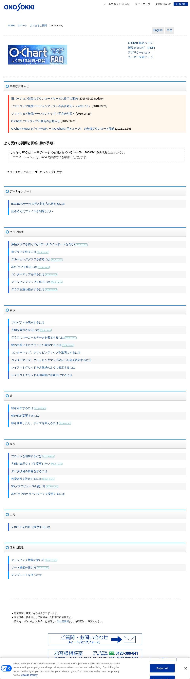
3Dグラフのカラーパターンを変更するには (38, 493)
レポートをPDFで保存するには (30, 526)
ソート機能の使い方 (23, 567)
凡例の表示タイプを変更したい (30, 463)
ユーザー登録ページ (140, 57)
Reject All (162, 670)
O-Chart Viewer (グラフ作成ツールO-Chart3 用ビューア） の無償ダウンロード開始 (62, 128)
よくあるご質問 (38, 25)
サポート (22, 25)
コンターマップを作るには (28, 274)
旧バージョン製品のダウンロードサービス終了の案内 (44, 98)
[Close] (185, 670)
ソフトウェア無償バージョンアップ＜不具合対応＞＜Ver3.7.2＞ (51, 106)
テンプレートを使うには (26, 574)
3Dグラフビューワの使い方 (28, 486)
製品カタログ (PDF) (141, 47)
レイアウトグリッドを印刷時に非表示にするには (41, 375)
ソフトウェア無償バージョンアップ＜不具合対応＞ (43, 113)
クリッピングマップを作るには (30, 281)
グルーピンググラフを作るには (30, 259)
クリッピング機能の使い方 (28, 559)
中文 (169, 30)
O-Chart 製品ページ (140, 43)
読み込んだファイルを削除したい (32, 211)
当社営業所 (63, 621)
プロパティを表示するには (28, 322)
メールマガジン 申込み (116, 4)
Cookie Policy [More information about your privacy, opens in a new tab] (29, 676)
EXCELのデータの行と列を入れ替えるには (38, 203)
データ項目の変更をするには (29, 471)
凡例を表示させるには (25, 329)
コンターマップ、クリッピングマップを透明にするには (46, 352)
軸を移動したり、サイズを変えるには (34, 423)
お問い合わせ (163, 4)
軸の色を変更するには (25, 415)
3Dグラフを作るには (24, 266)
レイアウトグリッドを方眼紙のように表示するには (43, 367)
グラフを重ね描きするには (28, 289)
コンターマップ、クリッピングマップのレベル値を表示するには (51, 360)
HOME (11, 25)
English (157, 30)
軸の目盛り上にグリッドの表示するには (36, 345)
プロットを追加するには (26, 456)
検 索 (180, 4)
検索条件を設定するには (26, 478)
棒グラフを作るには (23, 251)
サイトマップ (142, 4)
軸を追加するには (22, 408)
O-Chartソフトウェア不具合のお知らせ (35, 121)
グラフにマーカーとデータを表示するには (37, 337)
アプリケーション (139, 52)
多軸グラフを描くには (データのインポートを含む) (43, 244)
